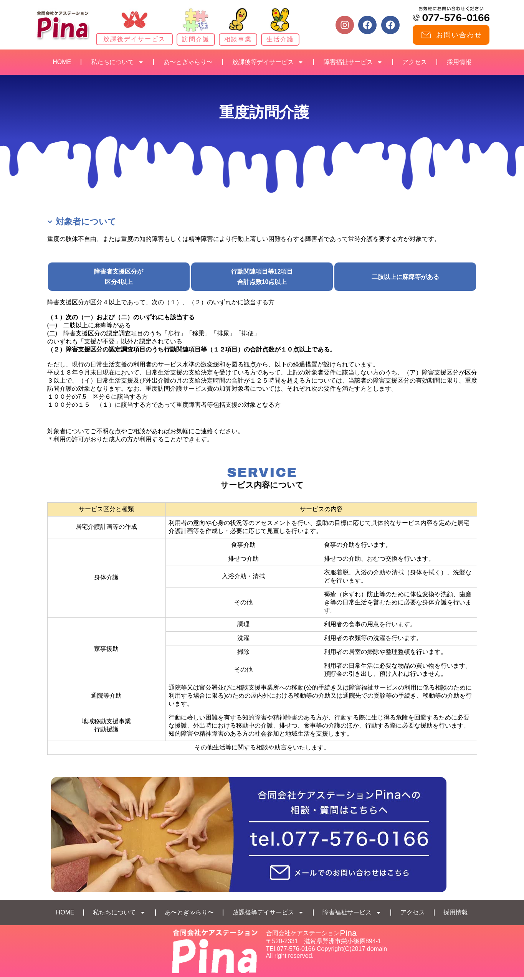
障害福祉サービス (353, 62)
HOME (62, 62)
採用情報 (459, 62)
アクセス (414, 62)
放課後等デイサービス (268, 62)
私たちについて (117, 62)
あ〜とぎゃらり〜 (188, 62)
